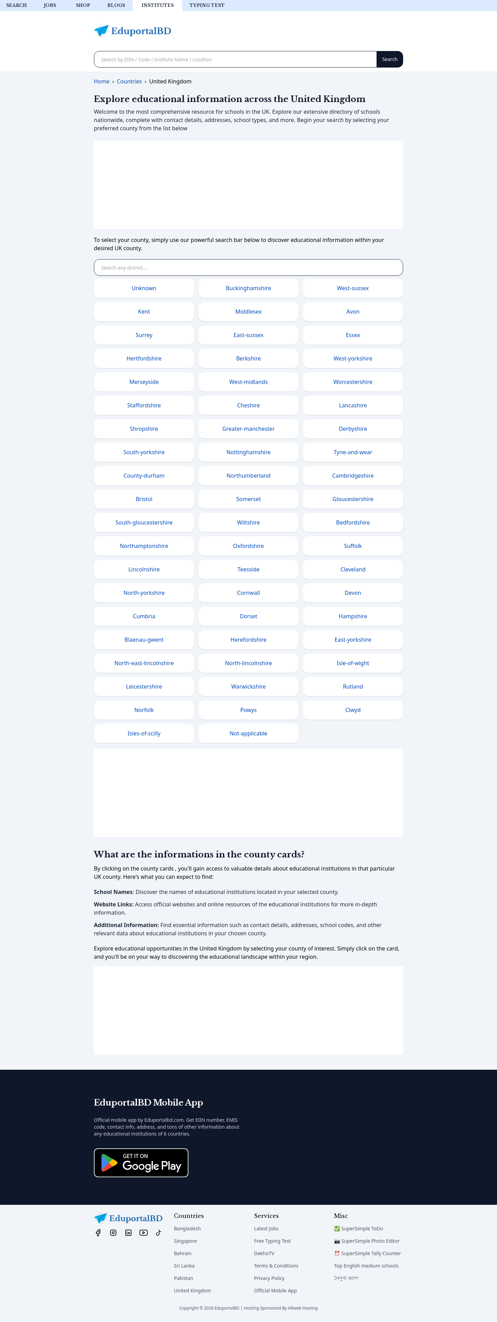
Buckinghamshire (248, 288)
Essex (353, 335)
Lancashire (353, 405)
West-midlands (248, 382)
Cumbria (144, 616)
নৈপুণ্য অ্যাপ (346, 1278)
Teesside (248, 569)
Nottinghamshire (248, 452)
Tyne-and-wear (353, 452)
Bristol (144, 499)
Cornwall (248, 593)
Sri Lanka (184, 1265)
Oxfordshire (248, 546)
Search (16, 5)
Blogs (116, 5)
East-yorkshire (352, 639)
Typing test (207, 5)
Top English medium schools (366, 1265)
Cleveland (353, 569)
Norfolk (144, 710)
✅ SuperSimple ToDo (358, 1228)
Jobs (50, 5)
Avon (353, 311)
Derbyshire (353, 429)
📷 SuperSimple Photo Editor (367, 1241)
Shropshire (144, 429)
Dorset (248, 616)
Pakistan (183, 1278)
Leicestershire (144, 686)
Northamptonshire (144, 546)
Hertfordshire (144, 358)
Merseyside (144, 382)
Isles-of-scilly (144, 733)
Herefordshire (249, 639)
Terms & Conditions (276, 1265)
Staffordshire (144, 405)
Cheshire (248, 405)
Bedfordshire (353, 522)
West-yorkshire (353, 358)
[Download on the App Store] (141, 1162)
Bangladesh (187, 1228)
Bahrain (183, 1253)
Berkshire (248, 358)
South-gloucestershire (144, 522)
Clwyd (353, 710)
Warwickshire (248, 686)
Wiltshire (248, 522)
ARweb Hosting (303, 1308)
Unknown (143, 288)
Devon (353, 593)
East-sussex (249, 335)
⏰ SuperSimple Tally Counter (367, 1253)
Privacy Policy (269, 1278)
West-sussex (353, 288)
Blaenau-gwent (144, 639)
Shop (83, 5)
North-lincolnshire (248, 663)
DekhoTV (264, 1253)
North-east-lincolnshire (144, 663)
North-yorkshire (144, 593)
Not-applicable (248, 733)
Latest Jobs (266, 1228)
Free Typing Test (272, 1241)
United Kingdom (192, 1290)
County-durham (144, 475)
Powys (248, 710)
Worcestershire (352, 382)
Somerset (248, 499)
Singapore (185, 1241)
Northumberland (248, 475)
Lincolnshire (144, 569)
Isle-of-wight (353, 663)
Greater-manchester (248, 429)
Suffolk (353, 546)
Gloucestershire (353, 499)
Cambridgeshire (352, 475)
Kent (144, 311)
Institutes (158, 5)
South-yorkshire (144, 452)
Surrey (144, 335)
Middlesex (248, 311)
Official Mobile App (275, 1290)
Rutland (353, 686)
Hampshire (353, 616)
